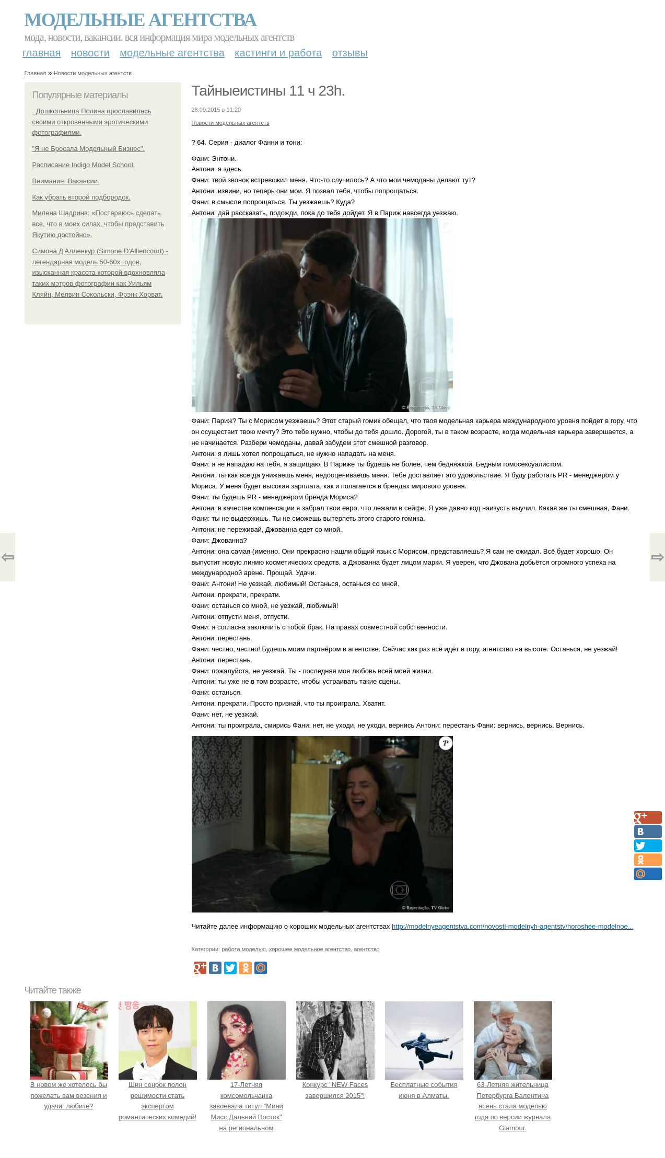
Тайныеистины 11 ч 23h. (268, 91)
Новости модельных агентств (93, 73)
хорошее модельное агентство (310, 949)
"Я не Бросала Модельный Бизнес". (88, 149)
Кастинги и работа (278, 53)
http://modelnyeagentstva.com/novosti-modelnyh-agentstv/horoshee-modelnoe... (512, 926)
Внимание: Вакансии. (66, 181)
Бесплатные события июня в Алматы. (424, 1084)
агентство (366, 949)
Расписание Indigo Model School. (83, 165)
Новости (90, 53)
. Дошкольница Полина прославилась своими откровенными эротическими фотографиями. (91, 122)
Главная (41, 53)
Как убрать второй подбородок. (81, 197)
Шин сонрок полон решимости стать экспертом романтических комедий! (158, 1095)
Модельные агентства (140, 19)
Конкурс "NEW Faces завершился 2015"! (335, 1084)
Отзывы (350, 53)
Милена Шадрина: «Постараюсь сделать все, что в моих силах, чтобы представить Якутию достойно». (98, 224)
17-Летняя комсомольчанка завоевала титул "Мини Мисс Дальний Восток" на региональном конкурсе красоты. (246, 1106)
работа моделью (243, 949)
